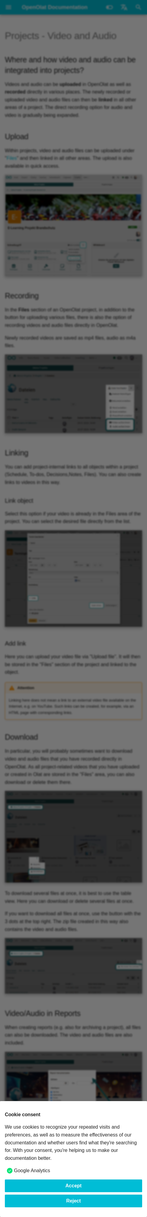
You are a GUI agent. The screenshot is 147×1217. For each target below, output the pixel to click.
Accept (73, 1185)
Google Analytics (32, 1170)
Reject (73, 1200)
